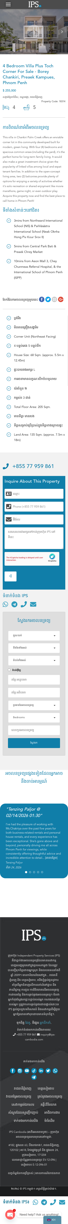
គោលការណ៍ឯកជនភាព (47, 1173)
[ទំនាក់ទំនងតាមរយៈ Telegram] (14, 604)
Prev (5, 32)
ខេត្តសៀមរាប (29, 980)
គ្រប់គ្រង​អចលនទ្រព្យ (50, 1096)
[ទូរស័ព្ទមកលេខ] (24, 604)
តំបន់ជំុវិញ (14, 670)
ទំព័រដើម (49, 1121)
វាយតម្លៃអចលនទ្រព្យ (18, 1096)
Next (62, 32)
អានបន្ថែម (51, 858)
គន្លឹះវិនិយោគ (48, 1104)
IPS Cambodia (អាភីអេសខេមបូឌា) (28, 1132)
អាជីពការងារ (52, 1112)
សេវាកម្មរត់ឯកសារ (23, 1104)
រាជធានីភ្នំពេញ (22, 1088)
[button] (8, 4)
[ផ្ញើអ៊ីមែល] (33, 604)
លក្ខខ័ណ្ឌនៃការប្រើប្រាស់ (20, 1173)
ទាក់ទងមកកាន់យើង (26, 1121)
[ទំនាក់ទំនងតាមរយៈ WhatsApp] (5, 604)
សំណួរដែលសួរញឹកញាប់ (23, 1112)
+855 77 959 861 (28, 466)
